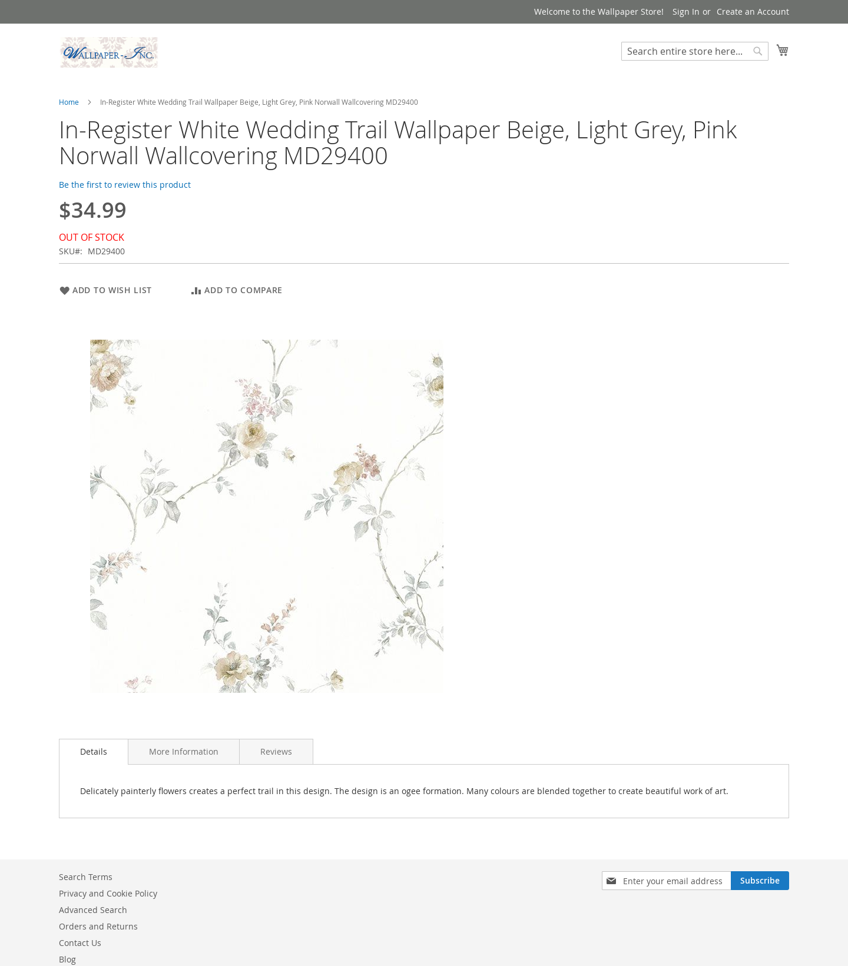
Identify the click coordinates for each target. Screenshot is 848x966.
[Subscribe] (760, 880)
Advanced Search (93, 909)
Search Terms (85, 876)
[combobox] (694, 51)
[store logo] (109, 52)
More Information (183, 751)
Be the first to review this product (125, 184)
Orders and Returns (98, 926)
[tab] (93, 752)
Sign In (686, 11)
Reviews (276, 751)
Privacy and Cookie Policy (108, 893)
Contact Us (80, 942)
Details (93, 751)
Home (69, 102)
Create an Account (753, 11)
